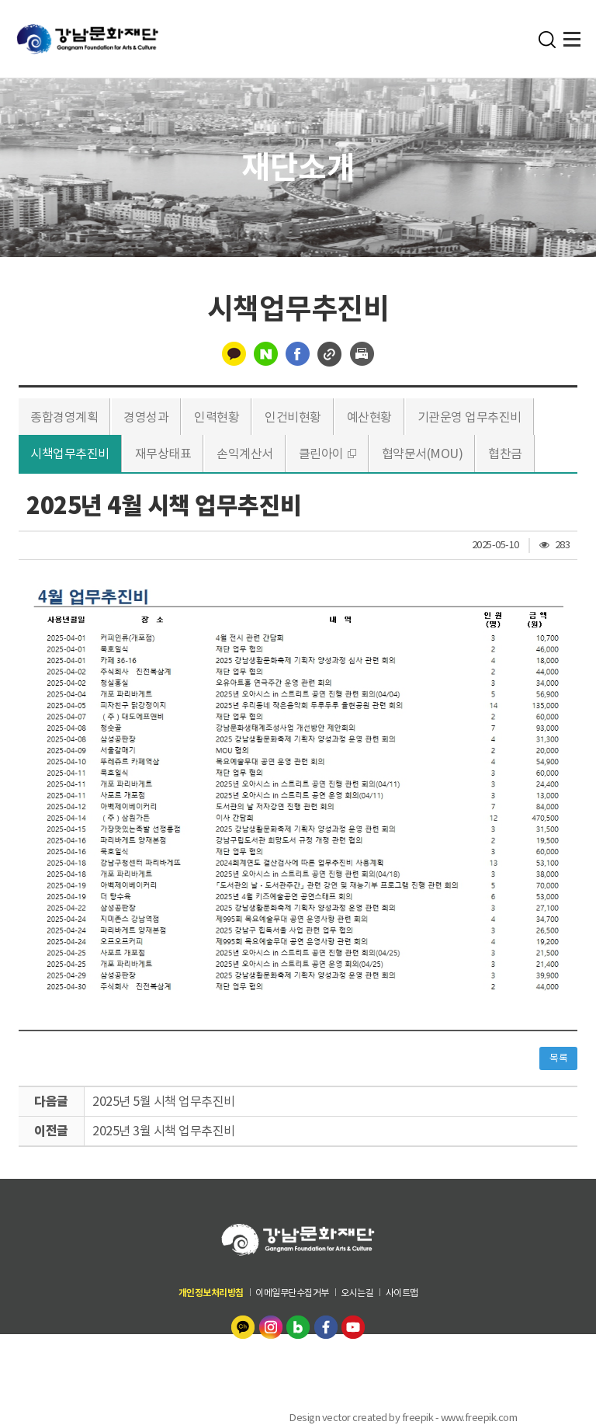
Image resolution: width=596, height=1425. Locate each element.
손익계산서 (245, 453)
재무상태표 (163, 453)
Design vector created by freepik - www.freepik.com (403, 1416)
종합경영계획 (64, 417)
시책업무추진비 (69, 453)
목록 (558, 1058)
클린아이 (321, 453)
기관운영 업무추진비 (470, 417)
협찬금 (505, 453)
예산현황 (369, 417)
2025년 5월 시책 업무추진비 (163, 1101)
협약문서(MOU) (422, 453)
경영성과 (145, 417)
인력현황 (216, 417)
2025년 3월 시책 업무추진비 (163, 1130)
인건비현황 (293, 417)
